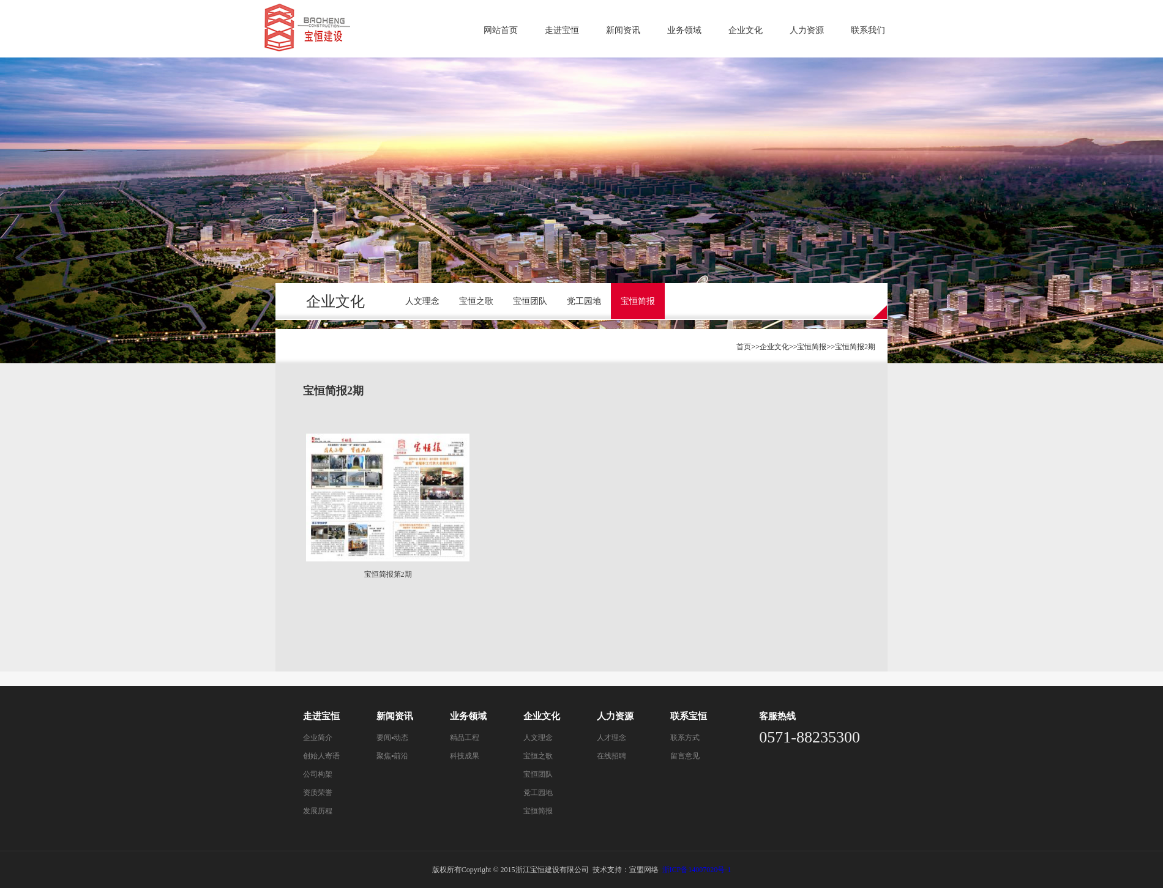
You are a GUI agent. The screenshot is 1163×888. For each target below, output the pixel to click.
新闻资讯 (623, 30)
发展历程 (317, 811)
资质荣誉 (317, 792)
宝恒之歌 (476, 301)
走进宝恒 (562, 30)
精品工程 (464, 737)
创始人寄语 (321, 756)
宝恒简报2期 (855, 346)
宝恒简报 (638, 301)
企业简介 (317, 737)
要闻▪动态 (392, 737)
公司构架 (317, 774)
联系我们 (868, 30)
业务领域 (684, 30)
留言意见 (685, 756)
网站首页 (501, 30)
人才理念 (611, 737)
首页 (743, 346)
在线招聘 (611, 756)
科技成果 (464, 756)
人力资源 (807, 30)
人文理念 (422, 301)
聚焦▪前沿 (392, 756)
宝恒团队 (530, 301)
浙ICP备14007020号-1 (696, 869)
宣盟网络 (644, 869)
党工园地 (584, 301)
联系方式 (685, 737)
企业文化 (745, 30)
